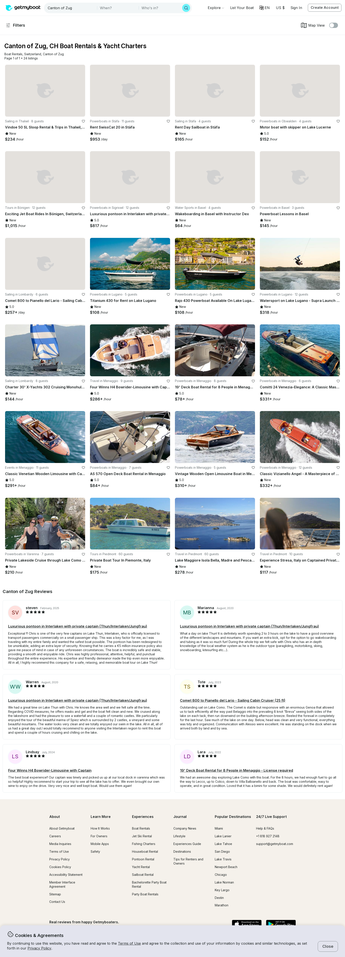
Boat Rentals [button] (141, 828)
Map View (312, 25)
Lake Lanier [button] (223, 836)
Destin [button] (219, 898)
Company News (184, 828)
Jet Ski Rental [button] (142, 836)
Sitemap (55, 894)
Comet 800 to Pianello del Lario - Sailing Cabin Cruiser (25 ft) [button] (232, 700)
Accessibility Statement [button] (66, 874)
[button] (242, 8)
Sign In (296, 8)
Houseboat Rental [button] (145, 851)
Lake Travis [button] (223, 859)
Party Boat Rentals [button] (145, 894)
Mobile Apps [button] (100, 844)
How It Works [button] (100, 828)
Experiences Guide (187, 844)
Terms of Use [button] (129, 943)
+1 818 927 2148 (267, 836)
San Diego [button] (222, 851)
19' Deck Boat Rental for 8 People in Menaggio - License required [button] (236, 770)
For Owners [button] (99, 836)
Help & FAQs (265, 828)
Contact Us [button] (57, 902)
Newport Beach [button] (226, 867)
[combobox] (71, 8)
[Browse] (215, 8)
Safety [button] (95, 851)
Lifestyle (179, 836)
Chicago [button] (221, 874)
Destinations (182, 851)
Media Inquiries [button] (60, 844)
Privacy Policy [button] (39, 948)
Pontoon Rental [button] (143, 859)
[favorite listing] (83, 121)
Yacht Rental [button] (141, 867)
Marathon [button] (221, 905)
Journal (180, 816)
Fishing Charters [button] (143, 844)
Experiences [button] (143, 816)
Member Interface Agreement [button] (62, 884)
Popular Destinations (233, 816)
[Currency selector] (280, 7)
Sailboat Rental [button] (143, 874)
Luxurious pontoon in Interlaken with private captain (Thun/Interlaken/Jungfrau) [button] (77, 626)
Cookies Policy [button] (60, 867)
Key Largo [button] (222, 890)
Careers (55, 836)
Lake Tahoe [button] (223, 844)
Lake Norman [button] (224, 882)
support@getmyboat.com (274, 844)
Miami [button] (219, 828)
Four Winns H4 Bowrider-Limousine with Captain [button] (50, 770)
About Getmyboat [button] (62, 828)
